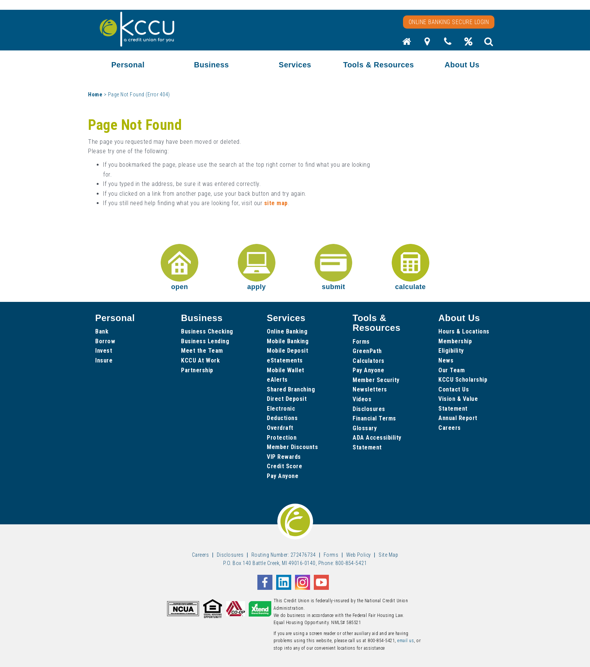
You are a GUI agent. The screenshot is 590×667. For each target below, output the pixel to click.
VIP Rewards (284, 456)
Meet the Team (202, 350)
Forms (361, 341)
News (445, 360)
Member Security (376, 380)
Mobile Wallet (285, 370)
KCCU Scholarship (462, 379)
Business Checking (207, 331)
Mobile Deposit (287, 350)
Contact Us (453, 389)
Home (95, 94)
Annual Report (457, 418)
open (179, 267)
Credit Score (284, 466)
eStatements (285, 360)
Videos (362, 399)
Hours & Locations (464, 331)
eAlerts (277, 379)
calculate (410, 267)
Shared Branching (291, 389)
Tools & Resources (378, 65)
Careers (449, 427)
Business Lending (205, 341)
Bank (101, 331)
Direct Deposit (287, 398)
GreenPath (367, 351)
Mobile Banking (288, 341)
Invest (103, 350)
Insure (104, 360)
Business (211, 65)
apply (256, 267)
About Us (462, 65)
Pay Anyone (282, 476)
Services (295, 65)
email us (405, 640)
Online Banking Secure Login (449, 22)
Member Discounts (292, 447)
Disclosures (369, 409)
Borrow (105, 341)
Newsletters (370, 389)
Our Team (451, 370)
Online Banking (287, 331)
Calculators (369, 360)
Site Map (388, 555)
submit (333, 267)
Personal (127, 65)
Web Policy (358, 555)
